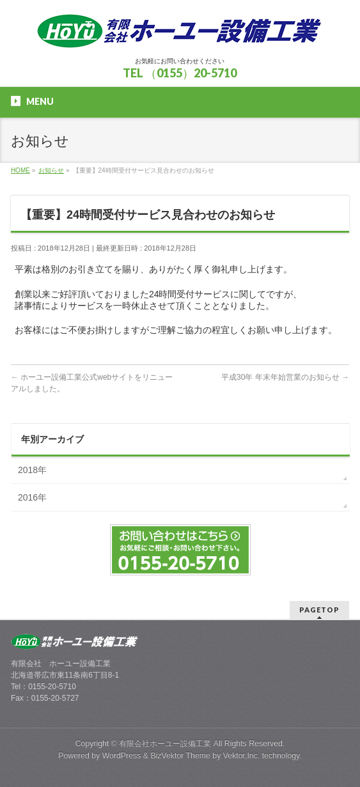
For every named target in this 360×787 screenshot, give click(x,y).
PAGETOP (319, 609)
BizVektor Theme (180, 755)
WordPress (121, 755)
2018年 (32, 470)
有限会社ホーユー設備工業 (165, 743)
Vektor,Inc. (241, 755)
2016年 (32, 497)
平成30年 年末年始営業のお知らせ (285, 377)
